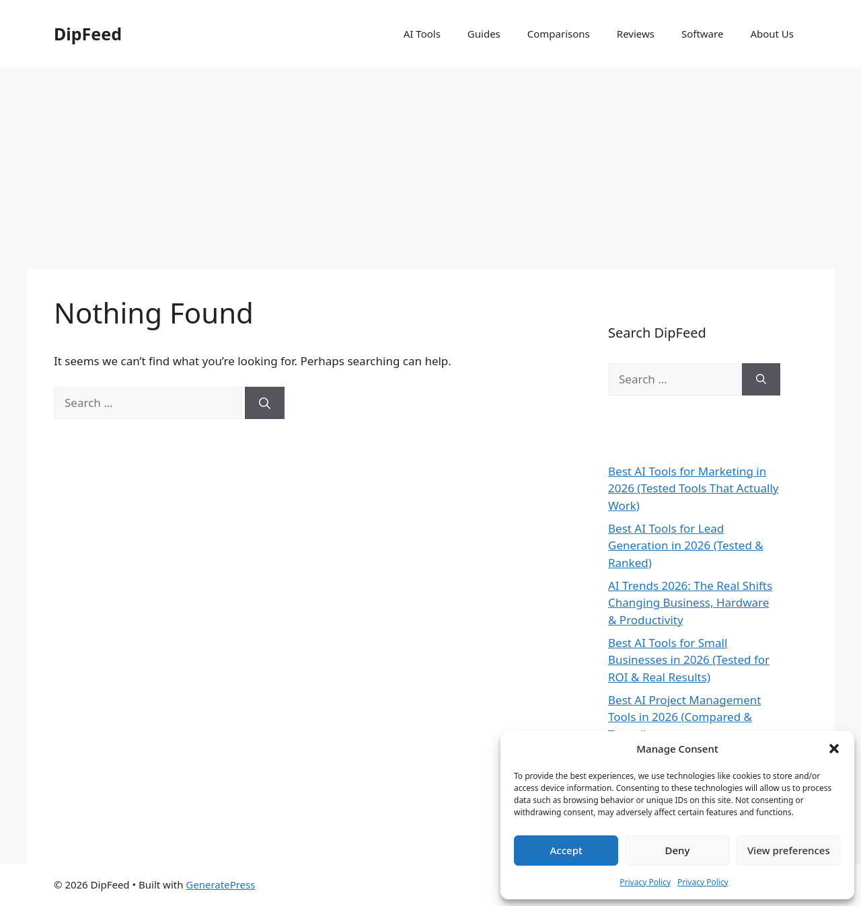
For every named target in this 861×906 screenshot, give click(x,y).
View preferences (788, 850)
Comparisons (558, 33)
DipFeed (88, 33)
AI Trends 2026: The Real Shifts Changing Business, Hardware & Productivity (690, 603)
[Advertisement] (430, 168)
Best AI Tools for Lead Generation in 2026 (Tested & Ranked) (685, 545)
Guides (483, 33)
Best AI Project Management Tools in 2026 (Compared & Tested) (684, 717)
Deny (677, 850)
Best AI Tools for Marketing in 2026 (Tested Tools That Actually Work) (693, 488)
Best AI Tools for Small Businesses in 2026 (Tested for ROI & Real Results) (689, 660)
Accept (566, 850)
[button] (834, 748)
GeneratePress (220, 884)
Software (702, 33)
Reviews (635, 33)
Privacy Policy (645, 882)
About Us (772, 33)
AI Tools (422, 33)
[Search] (265, 403)
